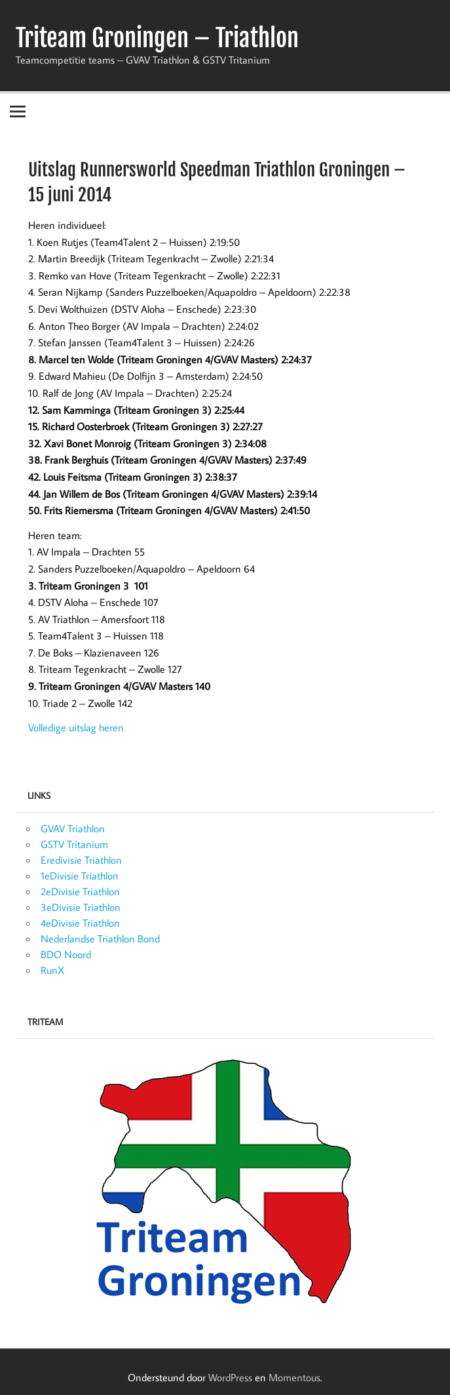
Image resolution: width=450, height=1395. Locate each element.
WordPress (230, 1377)
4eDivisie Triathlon (80, 922)
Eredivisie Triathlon (81, 859)
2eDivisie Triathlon (80, 891)
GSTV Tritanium (74, 844)
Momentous (294, 1377)
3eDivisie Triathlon (81, 907)
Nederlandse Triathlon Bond (100, 938)
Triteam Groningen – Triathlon (157, 38)
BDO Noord (66, 954)
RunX (53, 970)
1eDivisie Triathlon (80, 875)
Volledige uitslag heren (76, 727)
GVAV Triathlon (73, 828)
